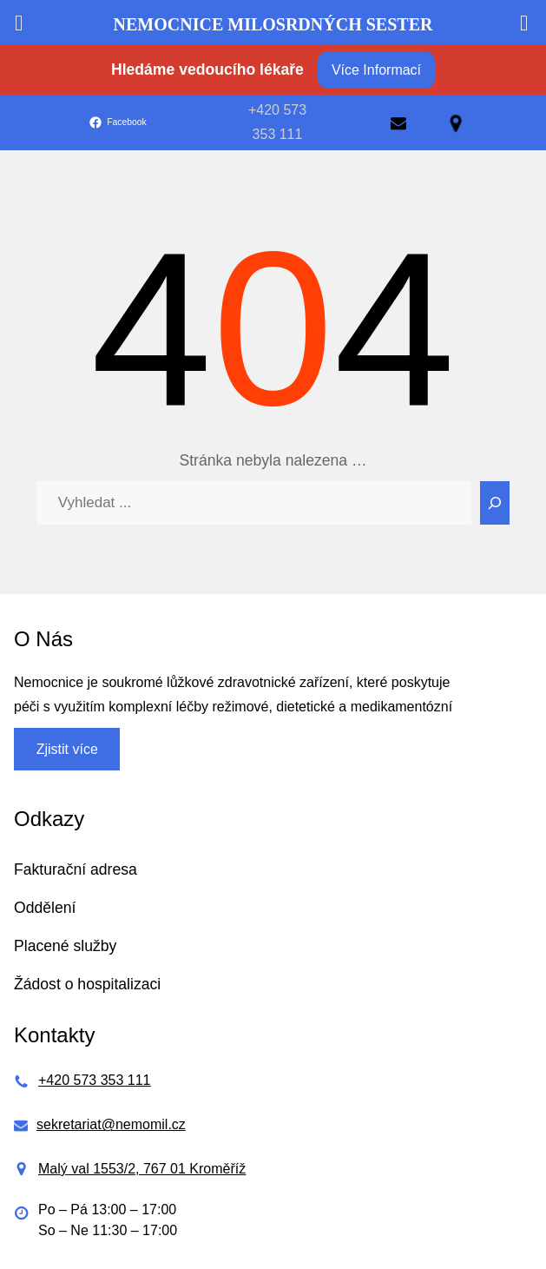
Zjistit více (67, 749)
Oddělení (45, 907)
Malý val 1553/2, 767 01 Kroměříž (142, 1168)
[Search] (495, 503)
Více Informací (376, 70)
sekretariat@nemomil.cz (111, 1124)
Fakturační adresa (75, 869)
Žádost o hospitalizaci (87, 984)
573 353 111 (111, 1080)
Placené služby (65, 946)
